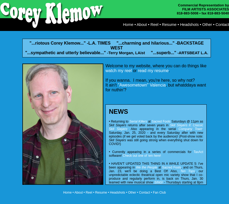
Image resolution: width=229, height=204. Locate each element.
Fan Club (159, 192)
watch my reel (118, 70)
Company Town (190, 129)
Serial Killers (138, 121)
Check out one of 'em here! (142, 156)
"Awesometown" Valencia (142, 85)
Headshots (189, 24)
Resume (169, 24)
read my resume (153, 70)
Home (128, 24)
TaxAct (198, 152)
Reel (154, 24)
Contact (222, 24)
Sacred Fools (161, 121)
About (142, 24)
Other (207, 24)
